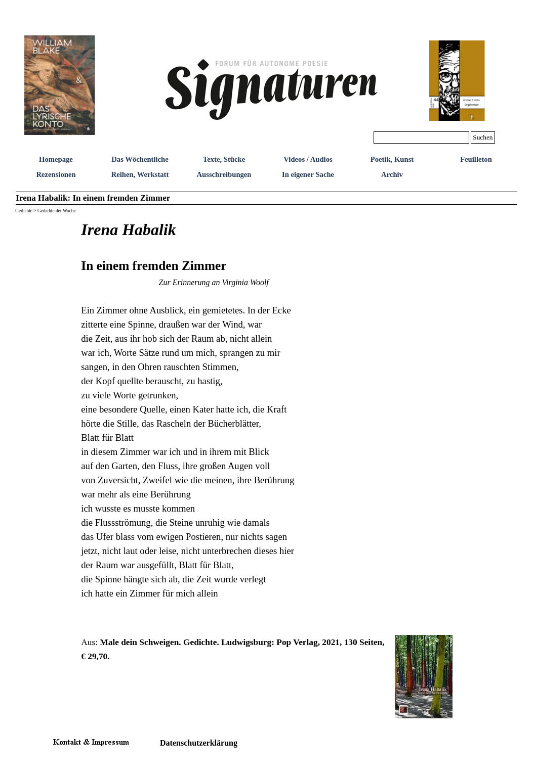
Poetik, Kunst (392, 159)
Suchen (482, 137)
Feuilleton (476, 159)
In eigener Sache (308, 174)
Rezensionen (55, 174)
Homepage (56, 159)
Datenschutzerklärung (198, 743)
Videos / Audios (307, 159)
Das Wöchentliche (140, 159)
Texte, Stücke (224, 159)
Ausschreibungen (223, 174)
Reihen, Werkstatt (140, 174)
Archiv (392, 174)
